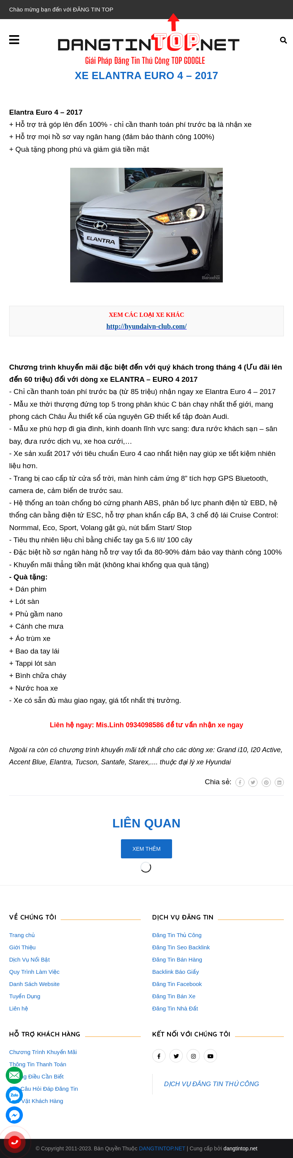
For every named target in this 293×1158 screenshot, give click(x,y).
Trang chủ (22, 935)
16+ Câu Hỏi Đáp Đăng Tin (43, 1088)
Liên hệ (18, 1008)
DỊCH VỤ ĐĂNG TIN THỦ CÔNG (211, 1084)
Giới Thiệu (22, 947)
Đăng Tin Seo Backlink (181, 947)
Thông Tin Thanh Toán (37, 1064)
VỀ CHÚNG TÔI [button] (32, 917)
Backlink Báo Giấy (175, 971)
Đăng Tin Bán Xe (173, 996)
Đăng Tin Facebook (177, 984)
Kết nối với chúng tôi (191, 1034)
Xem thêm (146, 849)
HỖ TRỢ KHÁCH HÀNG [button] (44, 1034)
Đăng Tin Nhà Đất (175, 1008)
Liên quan (147, 823)
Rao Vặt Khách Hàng (36, 1101)
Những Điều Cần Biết (36, 1076)
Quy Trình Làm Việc (34, 971)
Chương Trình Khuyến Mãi (43, 1052)
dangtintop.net (241, 1148)
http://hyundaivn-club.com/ (146, 326)
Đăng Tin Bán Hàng (177, 959)
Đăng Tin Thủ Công (176, 935)
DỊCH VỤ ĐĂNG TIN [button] (182, 917)
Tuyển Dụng (24, 996)
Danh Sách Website (34, 984)
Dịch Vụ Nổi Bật (29, 959)
